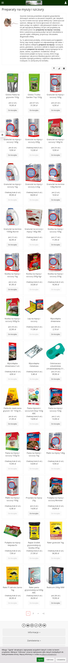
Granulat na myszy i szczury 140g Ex (55, 140)
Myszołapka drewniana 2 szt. (12, 364)
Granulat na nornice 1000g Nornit (12, 230)
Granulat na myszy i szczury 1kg (12, 185)
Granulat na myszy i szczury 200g (34, 140)
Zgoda (40, 660)
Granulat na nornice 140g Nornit (55, 185)
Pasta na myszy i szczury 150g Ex (12, 454)
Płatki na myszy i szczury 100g (12, 499)
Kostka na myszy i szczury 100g (55, 230)
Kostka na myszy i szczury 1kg (12, 275)
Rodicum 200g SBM (55, 587)
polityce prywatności (48, 654)
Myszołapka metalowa (34, 364)
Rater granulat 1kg (55, 542)
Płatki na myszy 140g (55, 453)
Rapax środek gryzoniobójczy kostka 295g (34, 545)
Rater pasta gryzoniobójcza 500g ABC (34, 590)
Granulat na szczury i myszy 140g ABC (34, 230)
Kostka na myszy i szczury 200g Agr (34, 275)
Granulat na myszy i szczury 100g (55, 96)
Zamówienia (34, 640)
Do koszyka (12, 110)
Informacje (34, 632)
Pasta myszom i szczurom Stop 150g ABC (34, 411)
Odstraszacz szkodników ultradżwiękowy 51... (55, 366)
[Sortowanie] (59, 68)
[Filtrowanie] (54, 68)
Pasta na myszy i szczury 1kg (34, 454)
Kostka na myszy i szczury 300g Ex (12, 320)
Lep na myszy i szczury (34, 320)
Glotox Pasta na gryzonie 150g (12, 96)
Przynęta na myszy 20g (34, 499)
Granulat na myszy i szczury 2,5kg (34, 185)
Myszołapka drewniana (55, 320)
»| (44, 613)
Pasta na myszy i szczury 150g (55, 409)
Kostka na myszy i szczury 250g (55, 275)
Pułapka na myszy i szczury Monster (55, 499)
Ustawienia (61, 660)
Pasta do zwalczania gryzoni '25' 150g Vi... (12, 409)
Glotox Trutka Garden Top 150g (34, 96)
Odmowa (49, 660)
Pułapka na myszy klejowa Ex (12, 543)
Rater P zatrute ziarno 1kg (12, 588)
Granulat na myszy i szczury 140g (12, 140)
